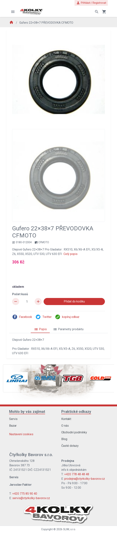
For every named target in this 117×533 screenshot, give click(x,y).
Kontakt (66, 419)
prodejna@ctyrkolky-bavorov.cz (84, 478)
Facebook (22, 317)
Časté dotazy (70, 446)
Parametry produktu (68, 329)
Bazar (13, 425)
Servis (13, 419)
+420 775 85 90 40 (24, 493)
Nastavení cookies (21, 434)
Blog (64, 439)
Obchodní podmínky (74, 432)
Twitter (43, 317)
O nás (65, 425)
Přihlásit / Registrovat (91, 3)
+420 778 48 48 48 (76, 474)
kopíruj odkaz (67, 317)
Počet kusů (20, 294)
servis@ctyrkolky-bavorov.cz (31, 498)
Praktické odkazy (76, 411)
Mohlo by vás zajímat (27, 411)
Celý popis (71, 254)
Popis (40, 329)
